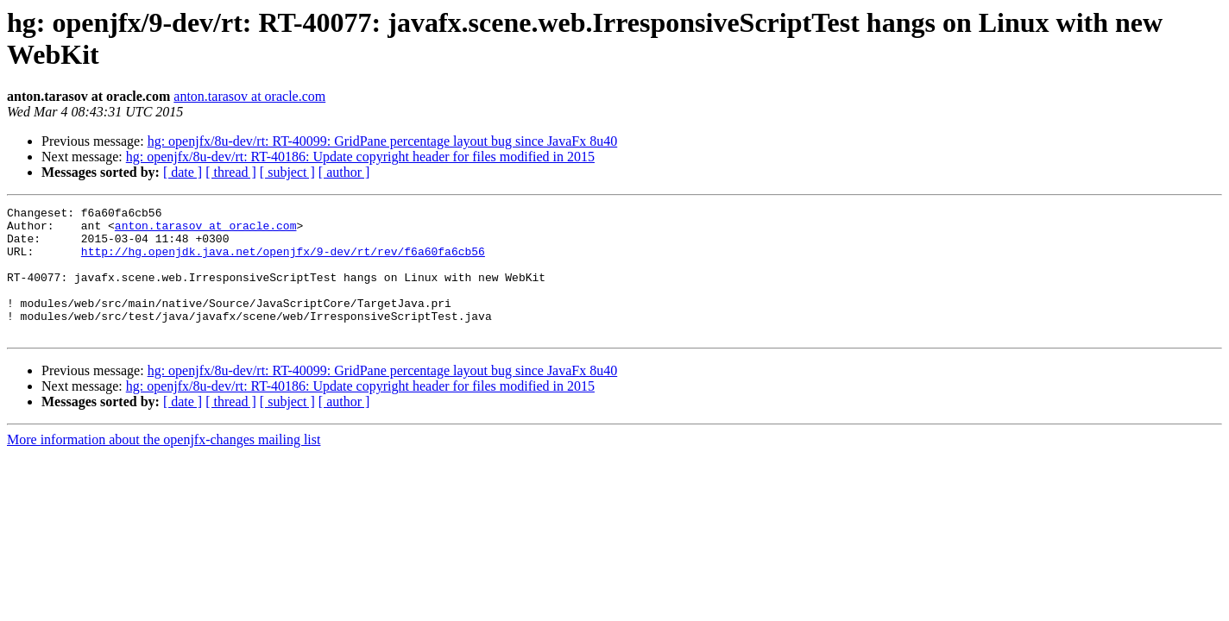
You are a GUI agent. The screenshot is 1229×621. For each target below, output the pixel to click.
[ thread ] (230, 172)
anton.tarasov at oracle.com (249, 96)
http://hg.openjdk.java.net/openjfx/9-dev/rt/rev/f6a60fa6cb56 (283, 261)
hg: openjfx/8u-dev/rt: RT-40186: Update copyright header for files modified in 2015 (360, 156)
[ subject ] (287, 172)
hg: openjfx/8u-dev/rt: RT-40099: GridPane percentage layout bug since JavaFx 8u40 (383, 141)
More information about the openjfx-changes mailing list (163, 465)
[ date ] (182, 172)
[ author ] (344, 172)
